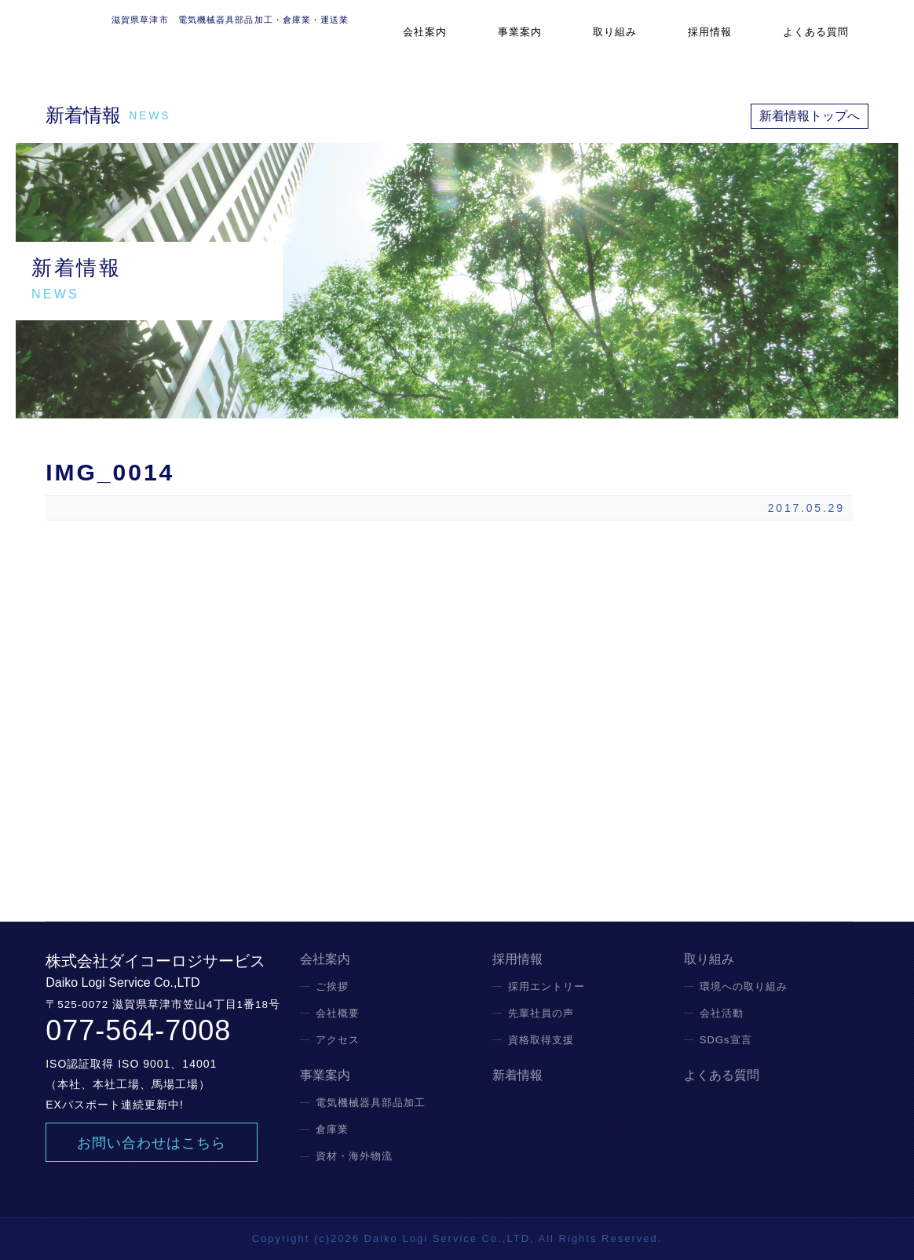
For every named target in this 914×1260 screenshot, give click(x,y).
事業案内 (576, 42)
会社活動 (722, 1013)
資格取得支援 (541, 1040)
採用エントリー (546, 986)
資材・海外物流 (354, 1156)
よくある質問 (826, 42)
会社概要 (338, 1013)
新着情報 (517, 1075)
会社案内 (497, 42)
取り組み (654, 42)
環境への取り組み (744, 986)
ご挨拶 (332, 986)
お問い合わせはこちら (151, 1143)
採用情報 (734, 42)
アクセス (338, 1040)
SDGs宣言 (726, 1040)
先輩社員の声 (541, 1013)
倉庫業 (332, 1129)
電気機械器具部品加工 (371, 1102)
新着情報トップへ (809, 115)
